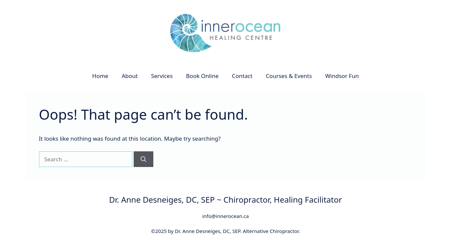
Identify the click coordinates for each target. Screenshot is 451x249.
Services (162, 76)
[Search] (143, 159)
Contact (242, 76)
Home (100, 76)
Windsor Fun (342, 76)
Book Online (202, 76)
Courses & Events (289, 76)
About (130, 76)
